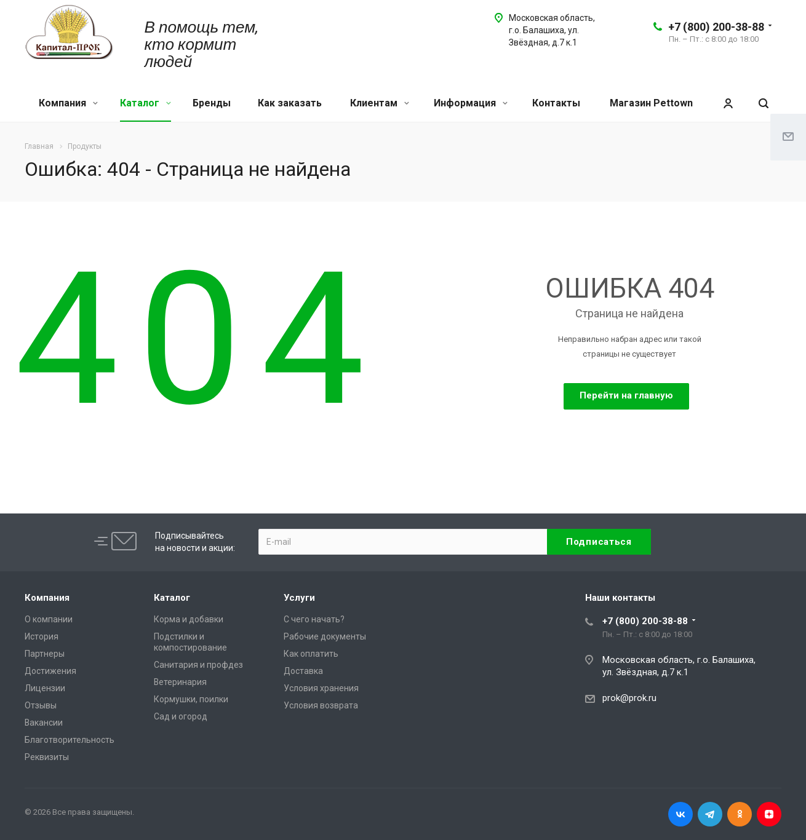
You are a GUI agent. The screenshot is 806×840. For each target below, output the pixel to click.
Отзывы (41, 705)
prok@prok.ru (629, 697)
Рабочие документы (325, 636)
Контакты (556, 103)
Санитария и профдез (198, 665)
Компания (68, 103)
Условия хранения (321, 688)
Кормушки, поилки (191, 699)
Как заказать (290, 103)
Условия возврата (321, 705)
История (41, 636)
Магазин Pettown (651, 103)
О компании (49, 619)
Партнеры (45, 654)
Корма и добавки (188, 619)
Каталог (145, 103)
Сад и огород (180, 716)
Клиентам (379, 103)
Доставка (303, 671)
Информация (471, 103)
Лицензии (45, 688)
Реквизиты (47, 757)
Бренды (212, 103)
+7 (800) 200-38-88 (716, 26)
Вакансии (44, 722)
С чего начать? (314, 619)
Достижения (50, 671)
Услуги (299, 597)
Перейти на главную (626, 395)
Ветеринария (180, 682)
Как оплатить (311, 654)
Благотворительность (69, 740)
